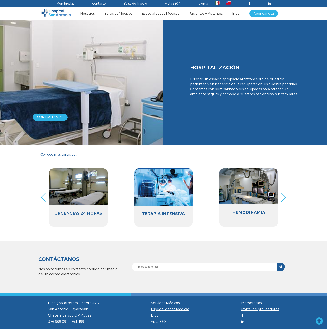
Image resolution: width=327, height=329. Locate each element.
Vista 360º (159, 322)
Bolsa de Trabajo (135, 3)
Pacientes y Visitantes (206, 13)
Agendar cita (264, 13)
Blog (236, 13)
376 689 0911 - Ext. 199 (66, 322)
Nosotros (87, 13)
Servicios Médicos (118, 13)
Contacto (99, 3)
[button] (284, 197)
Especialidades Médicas (160, 13)
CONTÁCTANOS (50, 117)
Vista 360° (172, 3)
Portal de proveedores (260, 309)
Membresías (65, 3)
